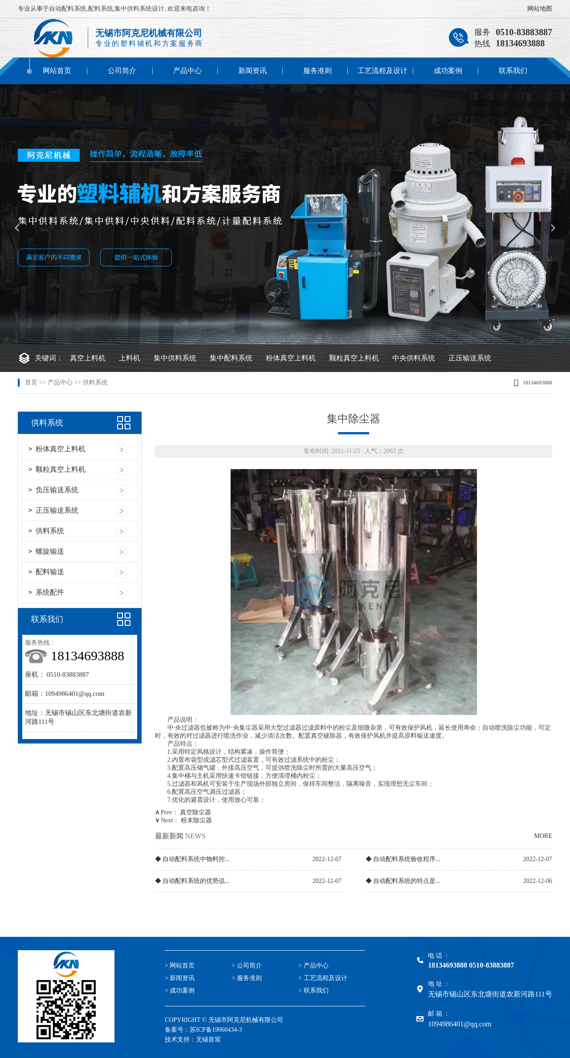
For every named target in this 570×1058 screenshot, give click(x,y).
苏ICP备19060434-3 (216, 1029)
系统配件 (50, 592)
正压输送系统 (469, 358)
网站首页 (57, 70)
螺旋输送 (50, 551)
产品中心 (187, 70)
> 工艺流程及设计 (322, 978)
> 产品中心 (313, 965)
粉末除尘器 (196, 820)
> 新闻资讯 (180, 978)
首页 (31, 382)
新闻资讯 (252, 70)
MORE (543, 836)
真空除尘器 (195, 812)
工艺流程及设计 (382, 70)
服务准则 (317, 70)
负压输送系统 (57, 490)
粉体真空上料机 (291, 358)
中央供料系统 (413, 358)
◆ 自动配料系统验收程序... (403, 859)
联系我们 (513, 70)
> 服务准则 (246, 978)
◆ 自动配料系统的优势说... (192, 881)
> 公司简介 (246, 965)
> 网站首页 (180, 965)
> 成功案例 (180, 990)
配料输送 (50, 572)
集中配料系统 (231, 358)
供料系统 (95, 382)
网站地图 (539, 8)
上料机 (129, 358)
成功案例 (448, 70)
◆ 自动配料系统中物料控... (192, 859)
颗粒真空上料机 (354, 358)
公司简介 (122, 70)
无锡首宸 (208, 1039)
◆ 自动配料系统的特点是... (403, 881)
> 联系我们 (313, 990)
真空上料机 (88, 358)
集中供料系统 (175, 358)
